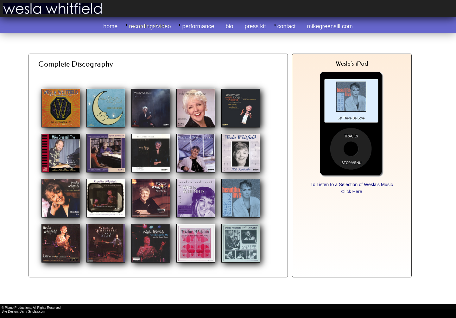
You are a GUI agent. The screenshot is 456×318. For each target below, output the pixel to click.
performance (198, 26)
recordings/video (150, 26)
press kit (255, 26)
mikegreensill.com (330, 26)
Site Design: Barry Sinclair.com (23, 311)
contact (286, 26)
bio (229, 26)
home (110, 26)
